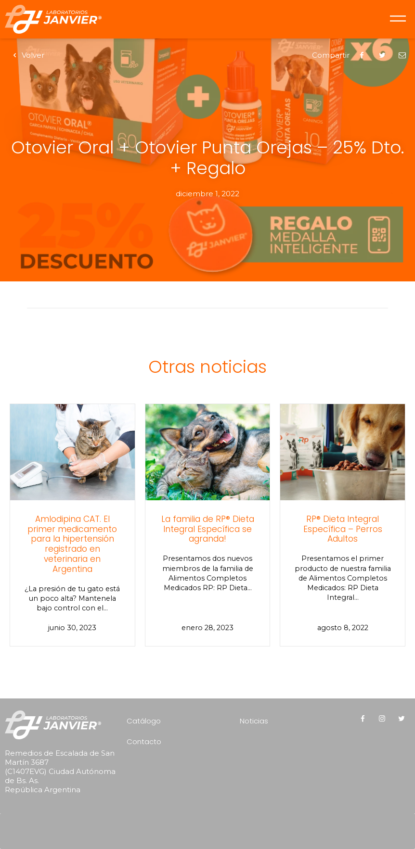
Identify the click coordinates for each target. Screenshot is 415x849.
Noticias (254, 721)
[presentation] (210, 827)
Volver (27, 55)
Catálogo (144, 721)
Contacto (144, 741)
